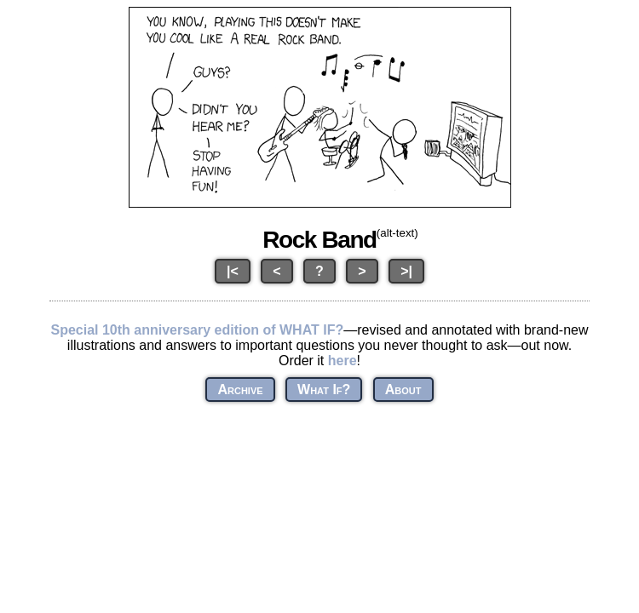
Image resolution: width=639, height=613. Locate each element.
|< (233, 271)
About (403, 389)
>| (406, 271)
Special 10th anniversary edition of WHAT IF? (196, 330)
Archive (239, 389)
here (342, 360)
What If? (323, 389)
